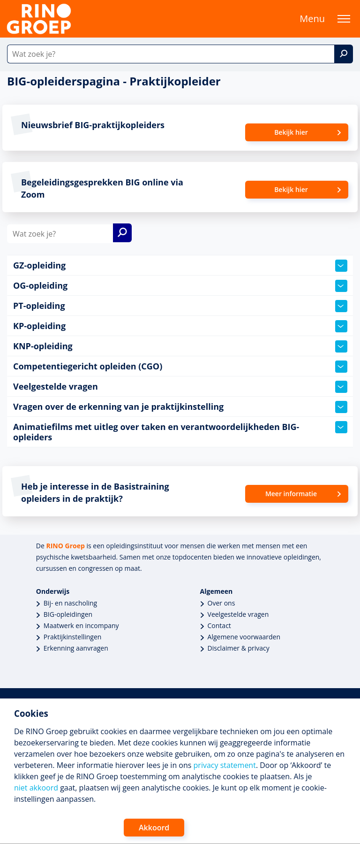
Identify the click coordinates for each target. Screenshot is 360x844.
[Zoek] (343, 54)
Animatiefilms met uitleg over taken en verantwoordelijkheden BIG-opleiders (180, 432)
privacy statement (225, 765)
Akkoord (154, 827)
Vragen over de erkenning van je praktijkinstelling (180, 407)
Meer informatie (291, 493)
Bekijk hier (291, 132)
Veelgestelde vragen (180, 387)
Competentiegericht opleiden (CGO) (180, 367)
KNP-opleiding (180, 346)
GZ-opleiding (180, 266)
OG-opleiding (180, 286)
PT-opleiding (180, 306)
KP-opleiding (180, 326)
